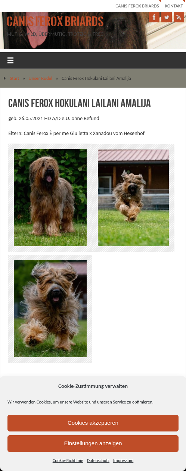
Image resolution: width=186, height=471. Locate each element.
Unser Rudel (40, 78)
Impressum (123, 460)
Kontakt (174, 6)
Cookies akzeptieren (93, 423)
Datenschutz (98, 460)
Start (14, 78)
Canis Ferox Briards (137, 6)
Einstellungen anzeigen (93, 443)
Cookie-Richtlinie (68, 460)
